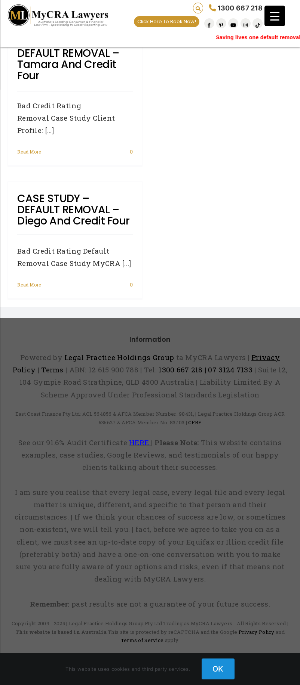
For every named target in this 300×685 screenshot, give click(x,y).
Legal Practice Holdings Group (120, 357)
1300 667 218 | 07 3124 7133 (205, 369)
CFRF (194, 422)
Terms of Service (142, 640)
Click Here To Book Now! (166, 21)
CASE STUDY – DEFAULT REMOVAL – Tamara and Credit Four (68, 59)
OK (218, 668)
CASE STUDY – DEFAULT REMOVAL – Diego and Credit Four (73, 209)
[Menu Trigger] (274, 16)
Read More (29, 152)
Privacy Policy (257, 632)
